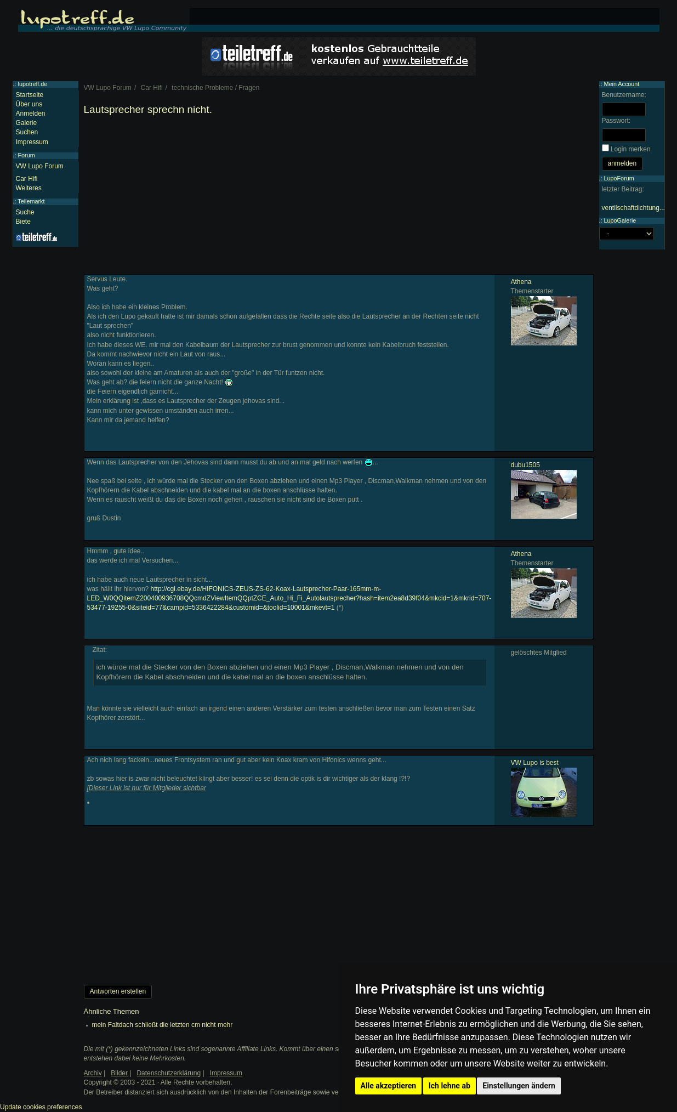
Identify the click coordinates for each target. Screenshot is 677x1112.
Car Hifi (27, 179)
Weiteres (29, 188)
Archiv (93, 1073)
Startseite (30, 95)
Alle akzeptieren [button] (389, 1085)
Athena (521, 282)
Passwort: (616, 120)
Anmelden (30, 113)
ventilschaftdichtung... (633, 208)
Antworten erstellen (118, 991)
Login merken (631, 149)
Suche (25, 212)
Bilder (119, 1073)
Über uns (29, 104)
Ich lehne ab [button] (449, 1085)
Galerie (26, 123)
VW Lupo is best (535, 763)
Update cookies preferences (41, 1107)
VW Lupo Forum (40, 166)
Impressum (32, 142)
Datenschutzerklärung (168, 1073)
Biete (23, 221)
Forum (26, 155)
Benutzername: (624, 95)
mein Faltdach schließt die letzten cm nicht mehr (162, 1025)
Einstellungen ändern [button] (518, 1085)
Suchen (27, 132)
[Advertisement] (339, 197)
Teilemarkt (31, 201)
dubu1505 (525, 465)
